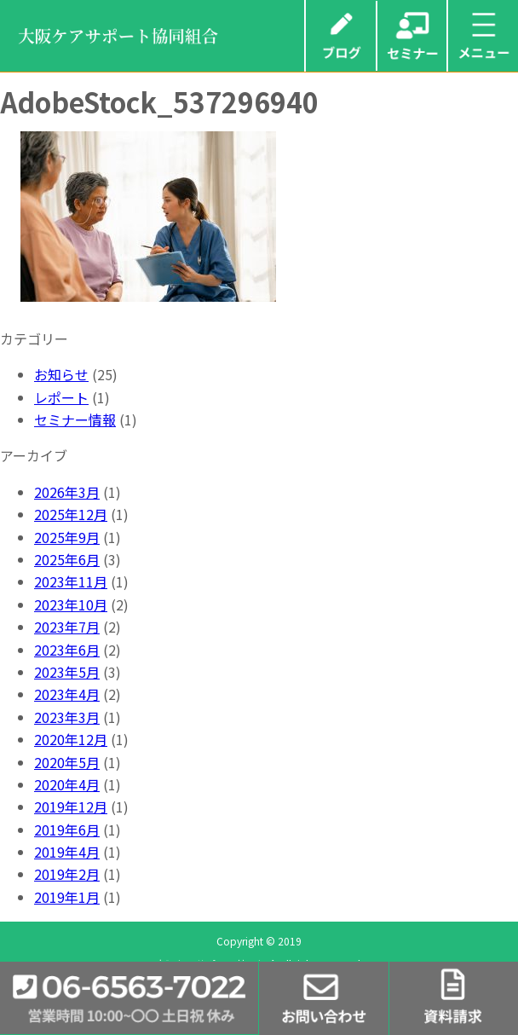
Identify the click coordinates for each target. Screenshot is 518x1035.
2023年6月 (67, 649)
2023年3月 (67, 717)
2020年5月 (67, 762)
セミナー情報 (75, 419)
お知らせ (61, 374)
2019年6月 (67, 829)
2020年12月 (70, 739)
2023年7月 (67, 626)
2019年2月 (67, 874)
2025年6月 (67, 559)
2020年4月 (67, 784)
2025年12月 (70, 514)
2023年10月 (70, 604)
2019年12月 (70, 806)
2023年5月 (67, 672)
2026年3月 (67, 492)
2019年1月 (67, 897)
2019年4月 (67, 851)
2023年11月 (70, 581)
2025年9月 (67, 537)
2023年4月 (67, 694)
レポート (61, 397)
